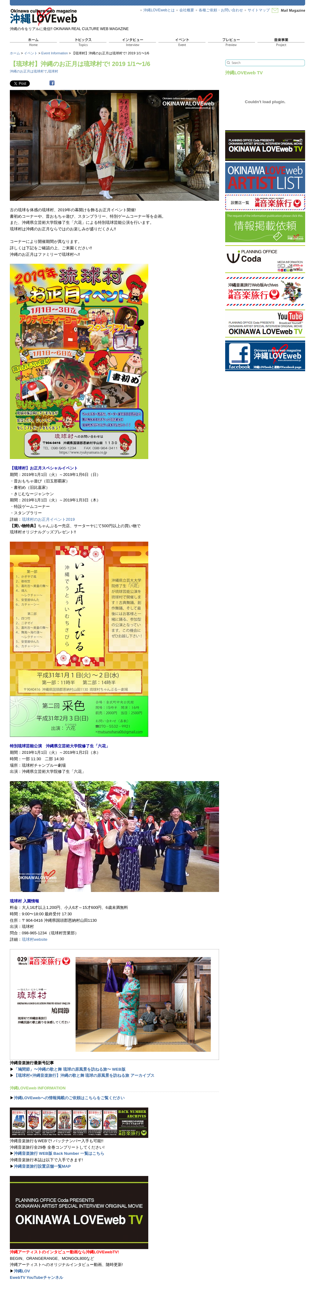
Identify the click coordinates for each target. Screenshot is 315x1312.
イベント (31, 53)
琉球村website (34, 939)
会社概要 (186, 10)
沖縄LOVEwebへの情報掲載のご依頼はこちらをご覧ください (69, 1098)
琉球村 (53, 71)
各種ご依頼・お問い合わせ (221, 10)
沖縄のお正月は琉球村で (28, 71)
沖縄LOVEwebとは (159, 10)
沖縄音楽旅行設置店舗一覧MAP (42, 1166)
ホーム (15, 53)
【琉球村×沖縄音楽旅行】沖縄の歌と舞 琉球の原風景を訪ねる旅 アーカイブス (84, 1075)
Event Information (54, 53)
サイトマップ (259, 10)
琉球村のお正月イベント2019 (48, 519)
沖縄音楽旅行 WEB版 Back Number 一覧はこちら (59, 1153)
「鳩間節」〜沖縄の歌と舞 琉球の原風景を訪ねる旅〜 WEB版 (70, 1069)
